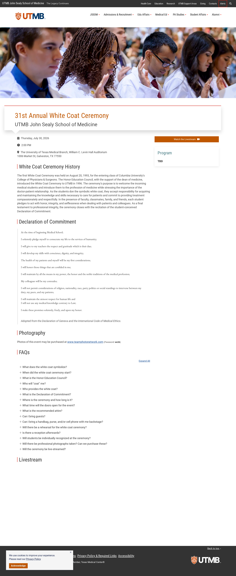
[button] (71, 552)
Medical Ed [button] (162, 14)
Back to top (214, 548)
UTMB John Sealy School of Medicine (23, 3)
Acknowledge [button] (18, 565)
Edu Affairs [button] (144, 14)
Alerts (222, 3)
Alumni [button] (216, 14)
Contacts (213, 3)
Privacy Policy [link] (33, 559)
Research (171, 3)
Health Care (146, 3)
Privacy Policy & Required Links (97, 556)
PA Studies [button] (179, 14)
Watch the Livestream (187, 139)
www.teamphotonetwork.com (85, 341)
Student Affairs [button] (199, 14)
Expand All (144, 361)
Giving (202, 3)
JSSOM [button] (95, 14)
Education (159, 3)
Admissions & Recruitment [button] (119, 14)
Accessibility (126, 556)
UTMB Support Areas (187, 3)
